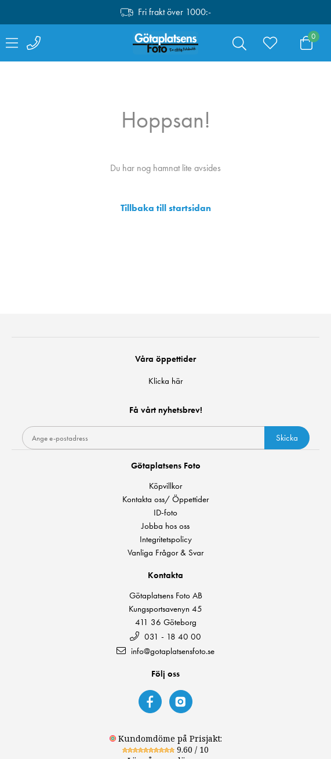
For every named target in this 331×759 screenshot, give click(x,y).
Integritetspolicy (166, 539)
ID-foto (165, 513)
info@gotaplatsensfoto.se (165, 651)
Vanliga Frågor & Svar (165, 553)
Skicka (287, 438)
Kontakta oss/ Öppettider (165, 499)
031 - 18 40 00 (165, 636)
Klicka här (165, 381)
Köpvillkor (165, 486)
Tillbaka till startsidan (166, 208)
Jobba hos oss (165, 526)
